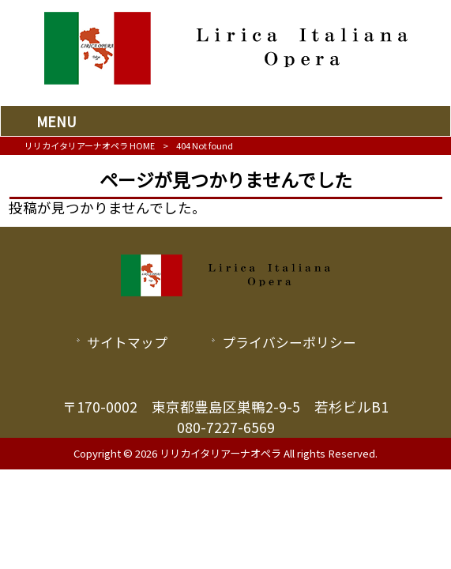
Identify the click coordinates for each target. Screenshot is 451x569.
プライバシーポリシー (289, 342)
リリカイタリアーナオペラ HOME (89, 145)
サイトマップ (127, 342)
